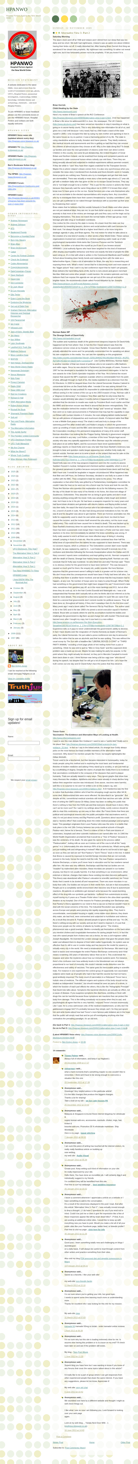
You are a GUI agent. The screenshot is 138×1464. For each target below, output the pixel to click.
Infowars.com (16, 328)
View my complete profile (19, 678)
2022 (13, 485)
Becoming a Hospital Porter (23, 236)
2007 (13, 638)
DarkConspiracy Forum (21, 271)
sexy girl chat (82, 1387)
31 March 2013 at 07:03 (75, 1317)
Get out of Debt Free (20, 306)
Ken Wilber (15, 339)
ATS (12, 228)
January (17, 628)
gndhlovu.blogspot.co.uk (76, 1426)
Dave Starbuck (17, 275)
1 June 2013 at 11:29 (74, 1356)
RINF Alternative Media (21, 402)
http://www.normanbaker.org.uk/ (67, 338)
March (16, 619)
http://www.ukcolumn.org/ (65, 124)
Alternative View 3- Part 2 (24, 562)
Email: (10, 755)
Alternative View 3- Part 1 (24, 566)
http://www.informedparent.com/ (67, 738)
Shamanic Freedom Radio (22, 413)
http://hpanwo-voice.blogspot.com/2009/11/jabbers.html (77, 789)
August (16, 597)
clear (78, 1313)
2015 (13, 511)
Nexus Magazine (18, 374)
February (17, 623)
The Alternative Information (22, 428)
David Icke (15, 279)
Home (92, 1442)
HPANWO (16, 9)
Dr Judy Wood (17, 287)
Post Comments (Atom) (75, 1448)
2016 (13, 507)
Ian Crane (15, 324)
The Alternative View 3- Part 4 (26, 553)
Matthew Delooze (18, 351)
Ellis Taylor (15, 294)
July (15, 601)
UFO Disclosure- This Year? (25, 549)
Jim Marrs (15, 335)
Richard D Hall (17, 398)
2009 (13, 537)
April (15, 614)
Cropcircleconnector (19, 267)
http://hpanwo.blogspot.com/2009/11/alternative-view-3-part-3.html (97, 1028)
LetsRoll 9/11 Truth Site (21, 347)
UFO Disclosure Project (21, 440)
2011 (13, 529)
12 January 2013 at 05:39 (76, 1160)
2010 (13, 533)
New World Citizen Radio (22, 367)
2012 (13, 524)
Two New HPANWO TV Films (26, 571)
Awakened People (19, 232)
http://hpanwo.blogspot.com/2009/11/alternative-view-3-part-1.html (100, 1025)
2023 (13, 480)
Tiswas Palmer (71, 1056)
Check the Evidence (19, 259)
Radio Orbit (16, 386)
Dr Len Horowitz (18, 291)
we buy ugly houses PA (97, 1101)
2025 (13, 471)
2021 (13, 489)
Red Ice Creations (18, 394)
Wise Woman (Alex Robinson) (24, 459)
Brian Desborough (19, 248)
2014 (13, 515)
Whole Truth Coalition (20, 455)
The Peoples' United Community (25, 436)
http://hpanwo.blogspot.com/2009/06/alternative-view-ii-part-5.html (82, 118)
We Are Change (18, 447)
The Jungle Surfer (18, 432)
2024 (13, 476)
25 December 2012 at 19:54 (77, 1105)
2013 (13, 520)
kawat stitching (88, 1133)
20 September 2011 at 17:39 (77, 1082)
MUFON (14, 359)
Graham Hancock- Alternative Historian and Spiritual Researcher (23, 313)
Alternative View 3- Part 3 (24, 557)
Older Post (125, 1442)
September (18, 593)
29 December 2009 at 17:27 (77, 1063)
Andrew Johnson (18, 224)
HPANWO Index (20, 575)
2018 (13, 502)
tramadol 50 (70, 1326)
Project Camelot (18, 382)
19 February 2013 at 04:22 (76, 1266)
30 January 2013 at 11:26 (76, 1234)
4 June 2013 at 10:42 (74, 1392)
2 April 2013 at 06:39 (74, 1331)
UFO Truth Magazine (20, 444)
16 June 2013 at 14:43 (74, 1430)
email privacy (31, 780)
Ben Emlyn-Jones (19, 666)
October (17, 588)
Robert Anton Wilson (20, 405)
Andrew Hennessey (19, 220)
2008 (13, 633)
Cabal (13, 252)
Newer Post (58, 1442)
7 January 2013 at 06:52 (75, 1137)
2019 (13, 498)
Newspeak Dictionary (20, 370)
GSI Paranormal (18, 320)
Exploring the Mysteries (21, 302)
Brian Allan (15, 244)
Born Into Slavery (18, 240)
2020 (13, 494)
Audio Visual (83, 1155)
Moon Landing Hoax (19, 355)
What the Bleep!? (18, 451)
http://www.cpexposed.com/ (65, 111)
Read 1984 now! (18, 390)
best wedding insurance (104, 1185)
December (18, 541)
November (18, 545)
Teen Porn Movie (80, 1352)
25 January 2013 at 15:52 (76, 1189)
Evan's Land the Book (20, 298)
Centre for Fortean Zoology (22, 255)
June (15, 606)
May (15, 610)
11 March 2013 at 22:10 (75, 1285)
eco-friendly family (84, 1281)
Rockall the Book (18, 409)
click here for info (96, 1229)
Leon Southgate (18, 343)
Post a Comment (63, 1436)
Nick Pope (15, 378)
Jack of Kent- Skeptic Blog (22, 332)
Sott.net (14, 417)
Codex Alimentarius (19, 263)
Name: (11, 736)
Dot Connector (17, 283)
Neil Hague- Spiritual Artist (22, 363)
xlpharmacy (70, 1069)
